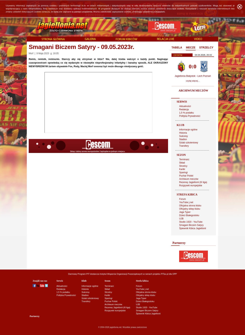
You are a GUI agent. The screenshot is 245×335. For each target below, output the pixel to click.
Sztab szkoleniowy (188, 142)
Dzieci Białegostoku (189, 215)
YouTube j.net (186, 202)
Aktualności (185, 106)
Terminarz (184, 159)
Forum (182, 199)
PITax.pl (164, 274)
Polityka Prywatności (189, 116)
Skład (182, 162)
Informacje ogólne (188, 129)
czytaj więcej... (193, 81)
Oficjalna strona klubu (190, 205)
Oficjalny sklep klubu (189, 209)
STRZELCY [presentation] (206, 47)
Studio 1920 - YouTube (191, 222)
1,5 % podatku (186, 112)
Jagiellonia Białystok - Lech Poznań (193, 76)
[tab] (176, 47)
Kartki (182, 169)
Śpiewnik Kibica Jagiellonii (192, 228)
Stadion (183, 139)
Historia (183, 133)
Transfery (184, 146)
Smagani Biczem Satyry (191, 225)
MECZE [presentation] (190, 47)
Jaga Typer (184, 212)
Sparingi (183, 172)
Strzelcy (183, 166)
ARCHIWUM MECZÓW (193, 90)
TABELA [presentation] (177, 47)
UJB (181, 218)
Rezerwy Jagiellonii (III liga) (193, 182)
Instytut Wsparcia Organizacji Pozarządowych (121, 274)
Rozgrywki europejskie (190, 185)
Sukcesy (183, 136)
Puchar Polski (186, 175)
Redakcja (184, 109)
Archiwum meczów (188, 179)
